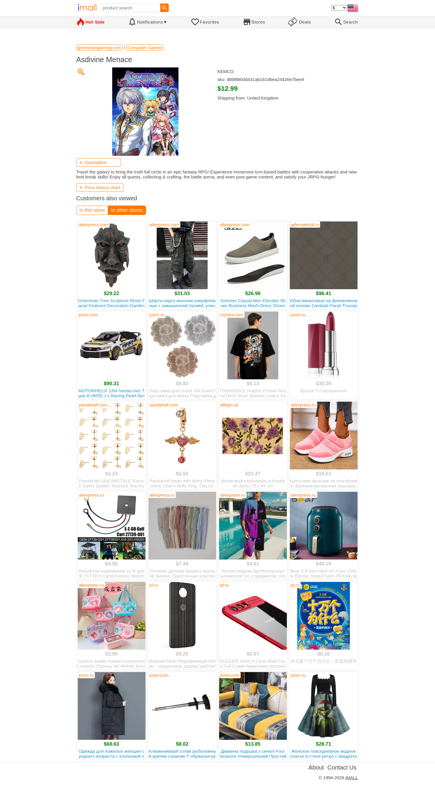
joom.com (88, 314)
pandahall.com (93, 404)
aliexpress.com (93, 224)
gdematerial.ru (305, 224)
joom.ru (157, 314)
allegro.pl (229, 404)
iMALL (351, 777)
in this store (92, 210)
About (316, 767)
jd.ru (154, 585)
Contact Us (342, 767)
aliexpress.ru (303, 404)
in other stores (127, 210)
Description (93, 162)
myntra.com (231, 314)
